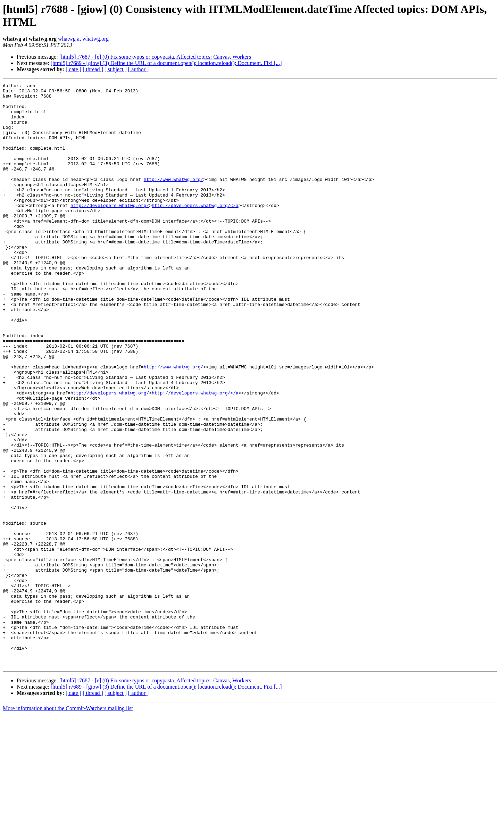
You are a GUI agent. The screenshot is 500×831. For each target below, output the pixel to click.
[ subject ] (116, 69)
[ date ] (73, 69)
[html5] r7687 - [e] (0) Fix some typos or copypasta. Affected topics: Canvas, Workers (155, 57)
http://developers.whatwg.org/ (109, 230)
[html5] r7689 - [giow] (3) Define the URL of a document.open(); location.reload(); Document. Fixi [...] (166, 63)
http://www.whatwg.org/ (173, 199)
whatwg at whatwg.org (83, 39)
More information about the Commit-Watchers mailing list (68, 825)
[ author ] (138, 69)
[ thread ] (93, 69)
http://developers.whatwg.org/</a (195, 230)
